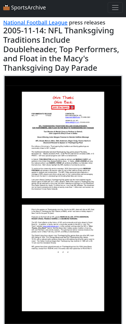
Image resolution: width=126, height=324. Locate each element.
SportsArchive (24, 7)
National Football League (35, 22)
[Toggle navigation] (115, 7)
